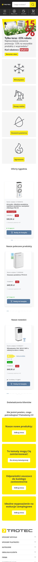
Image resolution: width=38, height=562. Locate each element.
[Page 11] (20, 394)
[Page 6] (22, 393)
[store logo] (6, 4)
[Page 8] (28, 393)
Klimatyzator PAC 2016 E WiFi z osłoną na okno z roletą (18, 349)
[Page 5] (19, 393)
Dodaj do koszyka (19, 233)
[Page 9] (30, 393)
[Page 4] (16, 393)
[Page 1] (8, 393)
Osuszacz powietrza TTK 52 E (17, 275)
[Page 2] (11, 393)
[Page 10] (18, 394)
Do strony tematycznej (19, 460)
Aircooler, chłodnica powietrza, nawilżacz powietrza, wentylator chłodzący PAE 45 (18, 206)
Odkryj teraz (19, 513)
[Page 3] (13, 393)
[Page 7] (25, 393)
